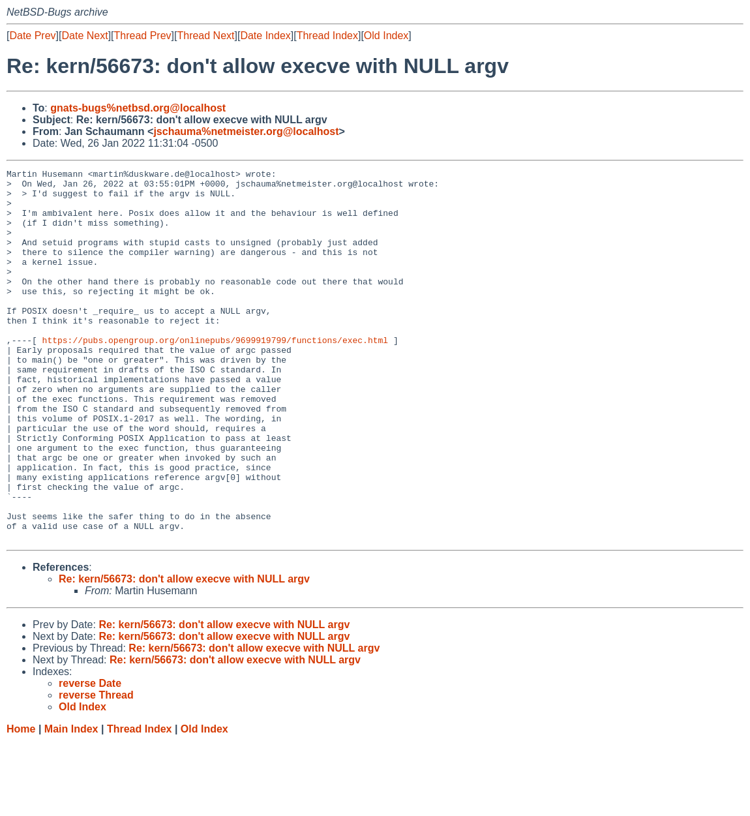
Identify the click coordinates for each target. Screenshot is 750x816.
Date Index (265, 35)
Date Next (84, 35)
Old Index (386, 35)
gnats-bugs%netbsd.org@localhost (138, 107)
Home (21, 803)
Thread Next (205, 35)
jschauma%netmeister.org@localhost (245, 131)
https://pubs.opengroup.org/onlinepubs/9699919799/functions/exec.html (215, 375)
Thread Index (327, 35)
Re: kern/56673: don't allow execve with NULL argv (184, 653)
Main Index (71, 803)
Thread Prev (143, 35)
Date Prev (32, 35)
